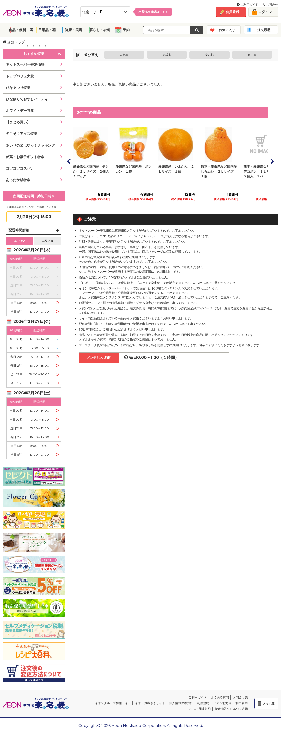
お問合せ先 (240, 697)
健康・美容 (73, 30)
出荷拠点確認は (153, 12)
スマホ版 (269, 703)
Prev (69, 161)
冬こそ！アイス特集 (21, 133)
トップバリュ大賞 (20, 76)
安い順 (209, 55)
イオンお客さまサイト (150, 703)
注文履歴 (263, 30)
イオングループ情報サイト (113, 703)
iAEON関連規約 (200, 709)
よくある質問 (220, 697)
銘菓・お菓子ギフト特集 (25, 157)
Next (272, 161)
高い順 (252, 55)
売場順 (166, 55)
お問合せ (270, 4)
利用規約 (203, 703)
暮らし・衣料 (99, 30)
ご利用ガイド (247, 4)
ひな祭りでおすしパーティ (27, 99)
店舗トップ (14, 42)
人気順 (124, 55)
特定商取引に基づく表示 (231, 709)
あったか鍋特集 (18, 180)
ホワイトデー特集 (20, 110)
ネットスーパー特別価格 (25, 64)
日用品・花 (47, 30)
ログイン (265, 12)
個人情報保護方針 (181, 703)
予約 (126, 30)
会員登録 (232, 12)
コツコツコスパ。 (20, 168)
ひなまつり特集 (18, 87)
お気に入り (227, 30)
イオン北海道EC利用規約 (230, 703)
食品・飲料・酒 (21, 30)
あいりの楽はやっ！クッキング (30, 145)
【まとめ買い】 (18, 122)
